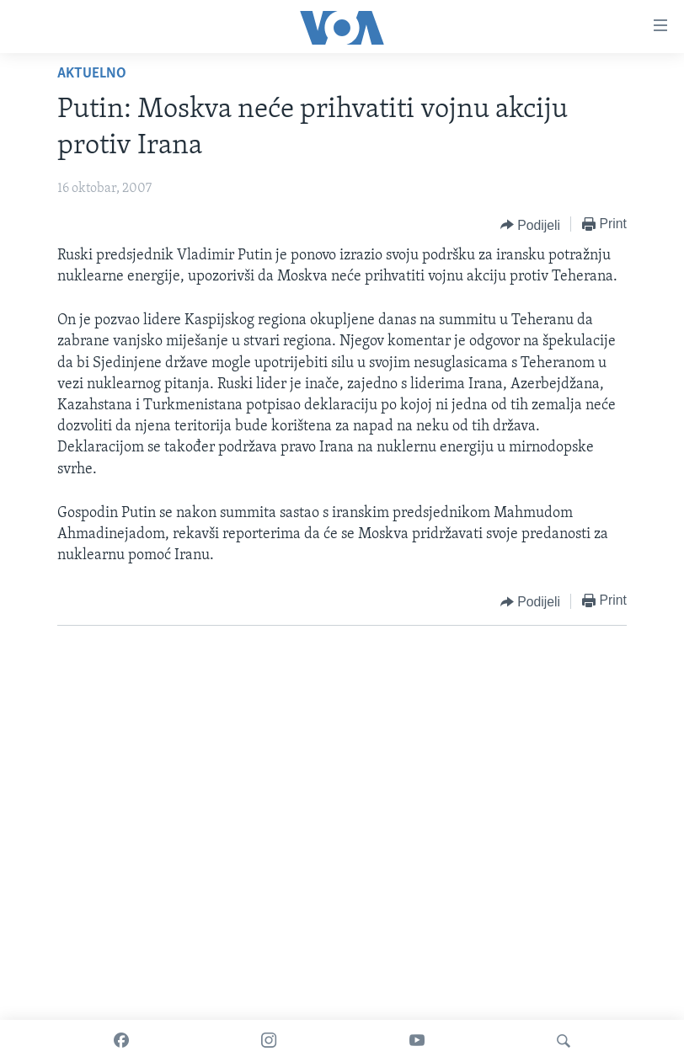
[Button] (530, 225)
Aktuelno (91, 74)
